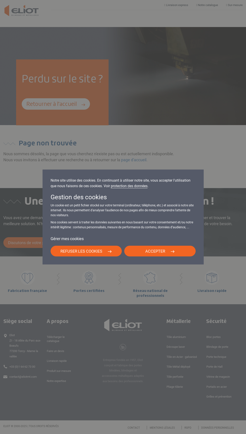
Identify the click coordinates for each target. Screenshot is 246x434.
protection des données (129, 186)
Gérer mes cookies (67, 238)
